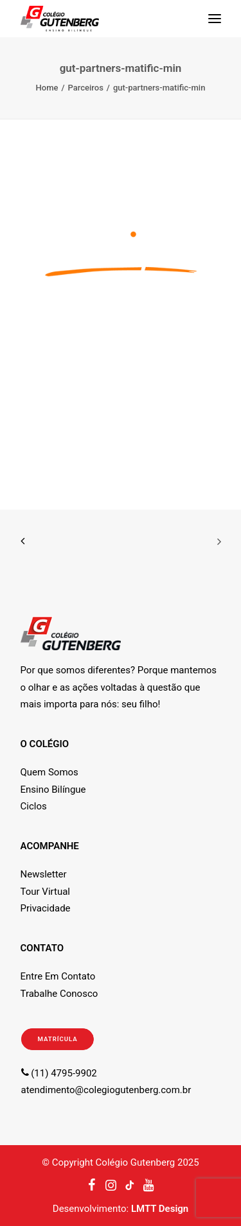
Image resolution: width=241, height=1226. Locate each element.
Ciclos (34, 806)
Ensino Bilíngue (53, 789)
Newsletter (44, 874)
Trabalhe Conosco (59, 993)
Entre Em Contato (58, 976)
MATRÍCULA (57, 1038)
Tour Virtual (45, 891)
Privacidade (46, 908)
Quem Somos (49, 772)
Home (47, 87)
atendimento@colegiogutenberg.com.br (106, 1090)
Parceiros (85, 87)
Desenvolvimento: (120, 1208)
